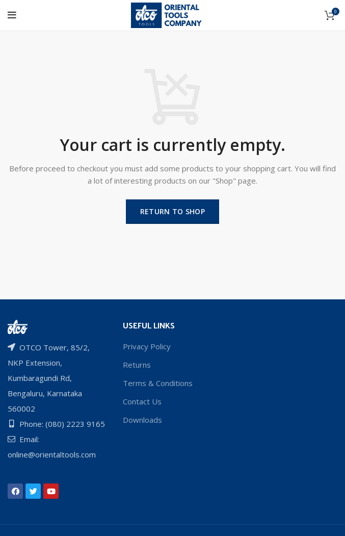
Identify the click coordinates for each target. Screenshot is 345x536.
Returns (137, 365)
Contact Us (142, 401)
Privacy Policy (147, 346)
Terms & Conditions (158, 383)
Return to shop (172, 211)
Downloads (142, 420)
